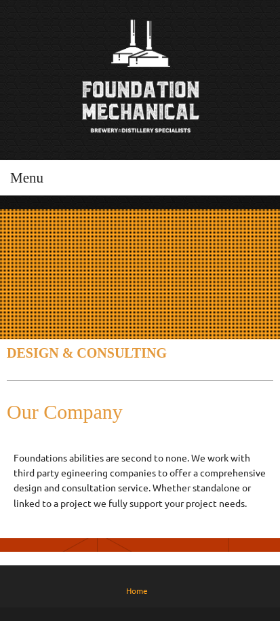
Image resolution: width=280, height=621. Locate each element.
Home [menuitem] (137, 590)
